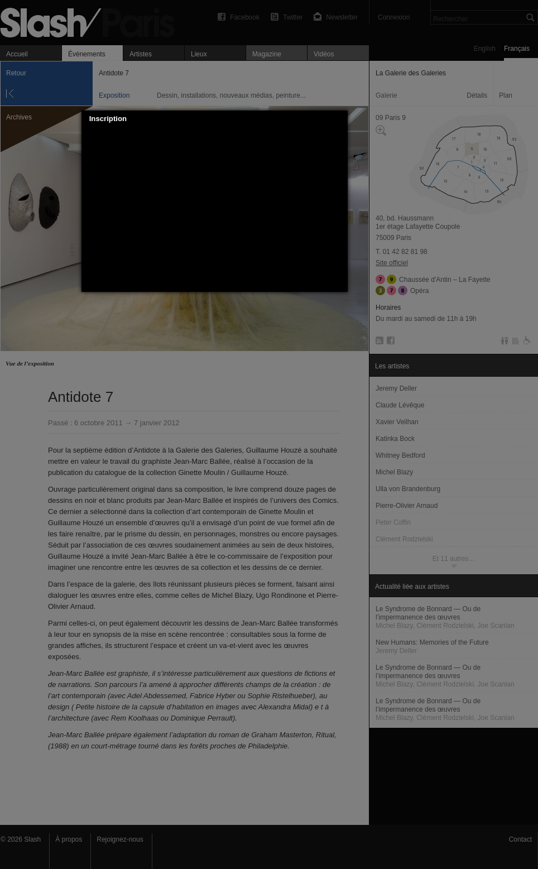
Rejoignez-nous (120, 839)
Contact (520, 839)
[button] (339, 118)
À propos (68, 839)
